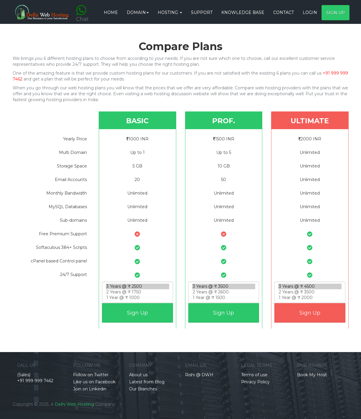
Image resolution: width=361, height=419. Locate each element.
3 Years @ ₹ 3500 (223, 286)
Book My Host (312, 374)
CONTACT (283, 12)
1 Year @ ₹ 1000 (137, 297)
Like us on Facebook (94, 382)
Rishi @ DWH (199, 374)
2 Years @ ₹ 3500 (310, 292)
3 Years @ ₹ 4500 (310, 286)
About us (138, 374)
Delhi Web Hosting (74, 404)
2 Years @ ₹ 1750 (137, 292)
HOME (111, 12)
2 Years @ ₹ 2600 (223, 292)
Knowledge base (242, 12)
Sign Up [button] (335, 12)
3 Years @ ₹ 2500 (137, 286)
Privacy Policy (255, 382)
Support (201, 12)
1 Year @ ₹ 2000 (310, 297)
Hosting (170, 12)
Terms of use (254, 374)
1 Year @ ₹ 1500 (223, 297)
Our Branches (143, 389)
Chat (82, 9)
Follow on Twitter (90, 374)
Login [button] (310, 12)
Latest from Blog (146, 382)
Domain (138, 12)
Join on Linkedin (89, 389)
